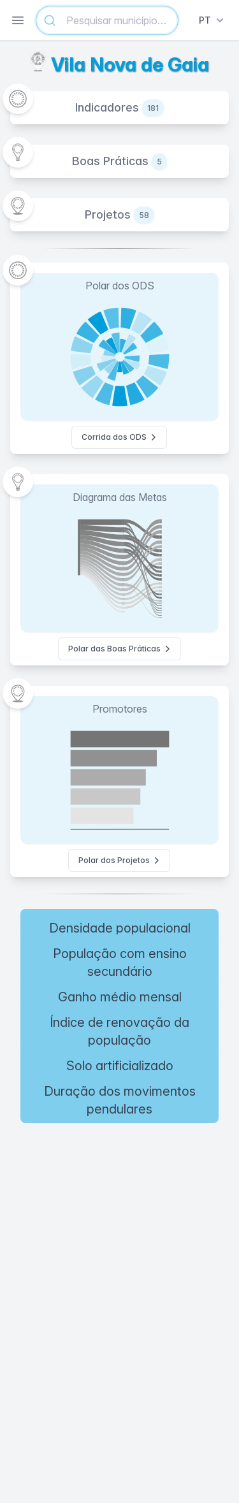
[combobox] (107, 20)
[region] (119, 1222)
